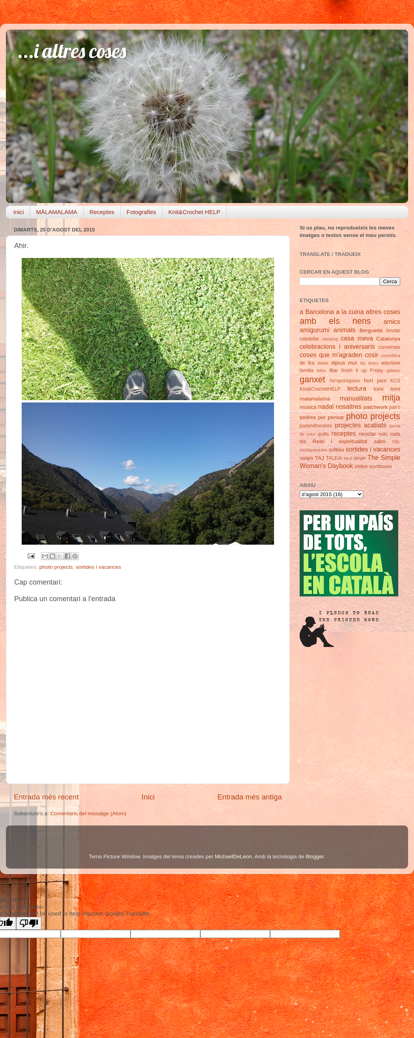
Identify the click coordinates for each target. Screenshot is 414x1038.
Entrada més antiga (249, 797)
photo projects (56, 567)
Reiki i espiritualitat (340, 441)
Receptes (102, 212)
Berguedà (371, 330)
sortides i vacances (98, 567)
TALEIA (334, 458)
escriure (390, 363)
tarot (348, 458)
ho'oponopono (345, 381)
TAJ (319, 458)
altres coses (383, 311)
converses (389, 347)
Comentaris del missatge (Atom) (88, 813)
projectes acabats (360, 425)
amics (392, 321)
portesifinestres (316, 426)
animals (345, 329)
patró (394, 407)
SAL (396, 441)
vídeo (361, 466)
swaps (306, 458)
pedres (308, 417)
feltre (321, 370)
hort (368, 381)
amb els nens (335, 321)
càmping (330, 339)
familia (306, 370)
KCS (395, 381)
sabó (379, 441)
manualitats (356, 398)
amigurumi (315, 329)
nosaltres (349, 406)
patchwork (376, 407)
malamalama (315, 399)
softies (336, 450)
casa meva (357, 338)
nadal (326, 406)
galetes (393, 370)
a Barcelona (317, 311)
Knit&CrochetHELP (320, 389)
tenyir (360, 458)
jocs (381, 381)
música (308, 407)
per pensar (331, 417)
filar (333, 370)
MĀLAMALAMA (56, 212)
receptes (344, 433)
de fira (307, 363)
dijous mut (344, 363)
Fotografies (141, 212)
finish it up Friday (362, 370)
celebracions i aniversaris (337, 346)
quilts (323, 434)
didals (322, 363)
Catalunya (388, 339)
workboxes (380, 466)
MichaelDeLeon (233, 856)
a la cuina (350, 311)
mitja (391, 397)
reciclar (367, 434)
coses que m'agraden (331, 354)
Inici (18, 212)
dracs (373, 363)
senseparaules (313, 450)
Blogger (315, 856)
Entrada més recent (46, 797)
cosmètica (390, 355)
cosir (371, 354)
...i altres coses (72, 50)
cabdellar (309, 339)
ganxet (312, 379)
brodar (393, 330)
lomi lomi (387, 389)
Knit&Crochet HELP (194, 212)
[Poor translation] (28, 923)
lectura (357, 388)
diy (363, 363)
